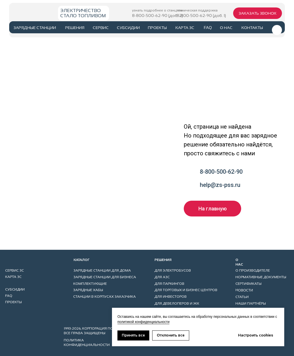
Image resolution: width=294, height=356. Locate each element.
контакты (252, 27)
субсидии (128, 27)
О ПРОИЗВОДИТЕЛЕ (252, 270)
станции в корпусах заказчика (104, 297)
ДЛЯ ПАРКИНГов (169, 284)
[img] (29, 12)
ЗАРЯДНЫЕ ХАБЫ (88, 290)
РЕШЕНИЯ (74, 27)
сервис (101, 27)
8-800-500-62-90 (221, 171)
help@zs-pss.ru (220, 184)
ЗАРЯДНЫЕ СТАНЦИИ (34, 27)
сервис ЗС (14, 270)
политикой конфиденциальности (143, 322)
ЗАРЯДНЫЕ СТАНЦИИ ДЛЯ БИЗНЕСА (105, 277)
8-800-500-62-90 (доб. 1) (201, 15)
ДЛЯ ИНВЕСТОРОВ (170, 297)
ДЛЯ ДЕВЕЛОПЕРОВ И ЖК (176, 303)
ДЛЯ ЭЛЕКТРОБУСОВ (172, 270)
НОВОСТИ (244, 290)
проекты (157, 27)
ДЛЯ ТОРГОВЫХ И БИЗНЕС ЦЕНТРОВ (185, 290)
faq (208, 27)
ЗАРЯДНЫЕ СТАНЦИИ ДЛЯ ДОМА (102, 270)
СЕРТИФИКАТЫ (248, 284)
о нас (226, 27)
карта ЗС (184, 27)
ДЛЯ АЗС (162, 277)
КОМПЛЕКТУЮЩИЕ (90, 284)
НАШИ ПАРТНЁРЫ (250, 303)
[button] (257, 13)
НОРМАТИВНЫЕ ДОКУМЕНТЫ (260, 277)
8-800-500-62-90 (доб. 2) (157, 15)
